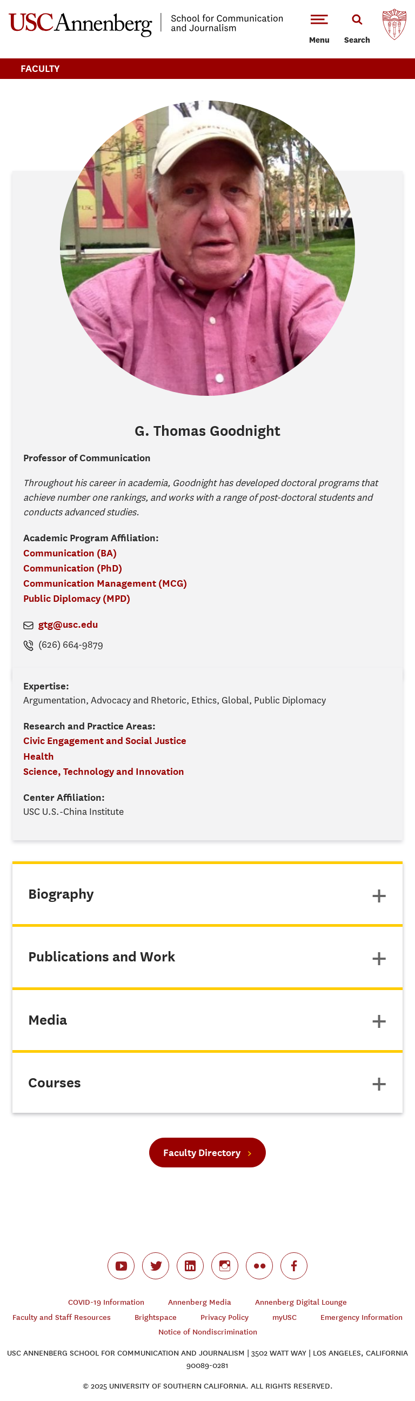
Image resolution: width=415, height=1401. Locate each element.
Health (38, 756)
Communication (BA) (70, 553)
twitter (155, 1265)
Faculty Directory (201, 1152)
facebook (293, 1265)
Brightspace (156, 1317)
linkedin (190, 1265)
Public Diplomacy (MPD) (76, 598)
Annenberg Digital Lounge (301, 1302)
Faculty (40, 68)
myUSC (284, 1317)
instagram (224, 1265)
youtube (121, 1265)
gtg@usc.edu (68, 624)
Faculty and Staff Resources (61, 1317)
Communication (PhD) (72, 568)
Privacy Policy (224, 1317)
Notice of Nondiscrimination (207, 1332)
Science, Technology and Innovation (103, 771)
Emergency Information (361, 1317)
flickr (259, 1265)
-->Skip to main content (52, 0)
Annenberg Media (199, 1302)
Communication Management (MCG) (105, 583)
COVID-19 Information (106, 1302)
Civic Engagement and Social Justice (104, 740)
